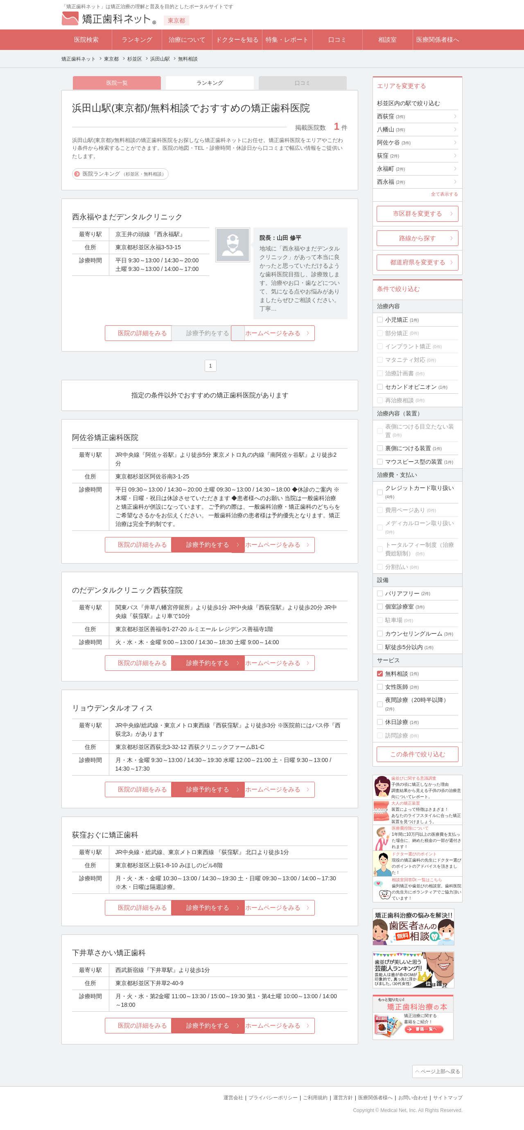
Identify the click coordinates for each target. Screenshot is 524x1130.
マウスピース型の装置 (414, 461)
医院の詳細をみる (117, 333)
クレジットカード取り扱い (419, 488)
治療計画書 (399, 373)
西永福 (391, 181)
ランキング (137, 39)
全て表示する (444, 194)
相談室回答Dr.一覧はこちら (417, 879)
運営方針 (334, 1097)
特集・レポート (287, 39)
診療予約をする (209, 545)
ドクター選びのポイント (414, 854)
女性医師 (396, 686)
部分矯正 (396, 333)
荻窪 (388, 155)
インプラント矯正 (408, 346)
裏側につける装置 (408, 448)
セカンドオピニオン (411, 386)
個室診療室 (399, 606)
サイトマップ (447, 1097)
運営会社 (217, 1097)
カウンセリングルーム (414, 633)
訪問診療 (396, 735)
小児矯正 (396, 319)
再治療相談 (399, 400)
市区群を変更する (417, 213)
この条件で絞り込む (417, 754)
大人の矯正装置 (405, 803)
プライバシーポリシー (259, 1097)
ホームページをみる (302, 333)
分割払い (396, 567)
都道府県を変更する (417, 262)
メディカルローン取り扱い (419, 523)
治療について (187, 39)
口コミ (337, 39)
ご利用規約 (304, 1097)
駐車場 (393, 620)
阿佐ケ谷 (394, 142)
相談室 (387, 39)
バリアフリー (402, 593)
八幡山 (391, 129)
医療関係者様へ (437, 39)
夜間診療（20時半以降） (417, 700)
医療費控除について (410, 828)
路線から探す (417, 238)
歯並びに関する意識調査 (413, 778)
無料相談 (396, 673)
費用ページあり (405, 510)
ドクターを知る (237, 39)
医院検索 (86, 39)
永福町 (391, 168)
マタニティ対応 (405, 359)
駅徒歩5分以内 (404, 647)
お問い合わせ (409, 1097)
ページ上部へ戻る (439, 1072)
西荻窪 (391, 116)
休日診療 (396, 722)
